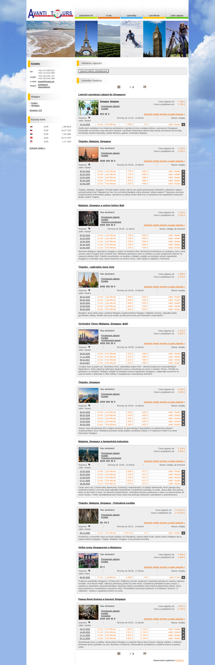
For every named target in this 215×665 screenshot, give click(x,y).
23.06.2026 (85, 477)
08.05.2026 (85, 300)
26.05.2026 (85, 244)
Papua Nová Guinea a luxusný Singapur (102, 599)
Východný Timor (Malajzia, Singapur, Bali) (103, 323)
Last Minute (154, 15)
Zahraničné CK (86, 15)
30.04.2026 (85, 171)
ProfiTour (179, 660)
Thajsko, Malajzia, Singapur (94, 141)
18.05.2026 (85, 241)
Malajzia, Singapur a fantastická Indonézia (103, 441)
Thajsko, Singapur (89, 382)
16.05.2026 (85, 174)
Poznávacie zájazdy (110, 106)
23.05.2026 (85, 177)
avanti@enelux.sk (46, 81)
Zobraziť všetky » (37, 148)
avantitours (43, 84)
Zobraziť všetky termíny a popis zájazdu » (164, 114)
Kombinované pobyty (111, 340)
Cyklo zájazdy (177, 15)
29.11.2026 (85, 533)
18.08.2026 (85, 483)
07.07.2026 (85, 480)
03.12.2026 (85, 638)
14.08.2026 (85, 632)
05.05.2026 (85, 235)
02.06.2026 (85, 183)
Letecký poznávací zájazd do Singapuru (101, 94)
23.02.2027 (85, 363)
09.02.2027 (85, 360)
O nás (109, 15)
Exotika (104, 108)
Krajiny (34, 103)
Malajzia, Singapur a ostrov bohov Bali (101, 205)
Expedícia (105, 616)
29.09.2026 (85, 353)
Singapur (104, 101)
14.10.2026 (85, 124)
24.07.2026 (85, 629)
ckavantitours (44, 87)
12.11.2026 (85, 635)
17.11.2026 (85, 357)
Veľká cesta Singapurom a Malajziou (99, 547)
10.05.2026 (85, 238)
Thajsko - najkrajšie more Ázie (96, 267)
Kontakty (35, 63)
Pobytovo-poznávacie (111, 222)
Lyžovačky (131, 15)
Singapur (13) (36, 110)
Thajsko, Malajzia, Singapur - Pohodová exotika (106, 503)
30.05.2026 (85, 180)
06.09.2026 (85, 577)
